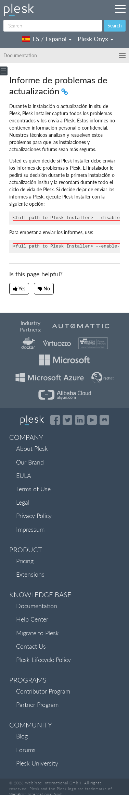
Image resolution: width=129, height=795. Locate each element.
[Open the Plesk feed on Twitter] (67, 420)
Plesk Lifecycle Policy (43, 659)
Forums (26, 750)
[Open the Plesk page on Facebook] (55, 420)
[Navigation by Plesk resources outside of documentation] (120, 8)
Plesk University (37, 763)
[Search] (52, 26)
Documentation (36, 606)
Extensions (30, 574)
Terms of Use (33, 489)
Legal (22, 502)
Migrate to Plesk (37, 633)
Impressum (30, 529)
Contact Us (31, 646)
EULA (23, 475)
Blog (22, 736)
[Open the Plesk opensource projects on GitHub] (104, 420)
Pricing (25, 561)
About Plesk (32, 448)
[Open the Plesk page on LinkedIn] (80, 420)
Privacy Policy (34, 515)
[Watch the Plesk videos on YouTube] (92, 420)
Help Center (32, 619)
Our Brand (30, 462)
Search (114, 25)
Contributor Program (43, 691)
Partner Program (37, 704)
